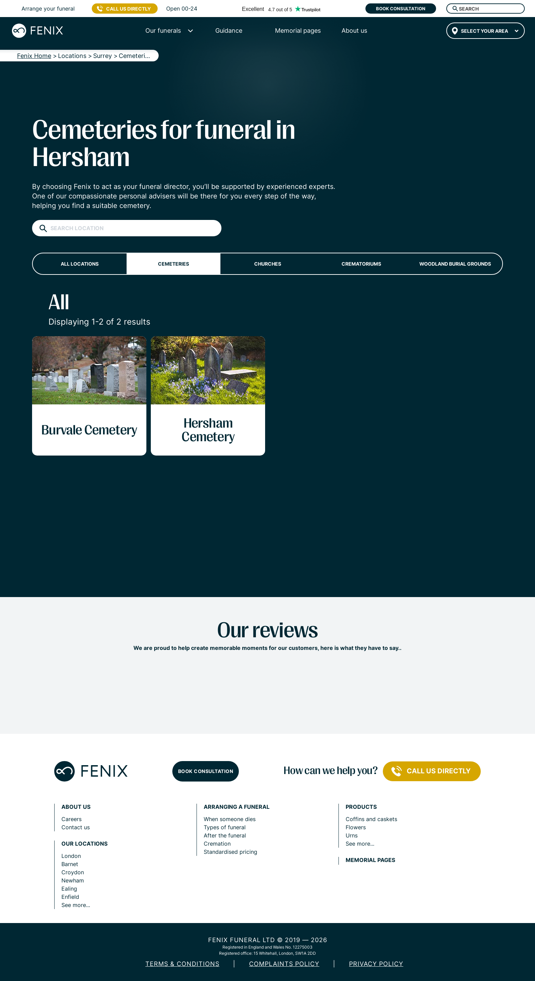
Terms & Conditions (182, 963)
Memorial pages (370, 860)
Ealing (69, 888)
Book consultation (400, 8)
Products (361, 807)
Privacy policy (376, 963)
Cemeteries (173, 264)
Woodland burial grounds (455, 264)
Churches (267, 264)
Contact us (75, 827)
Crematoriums (361, 264)
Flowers (356, 827)
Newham (72, 880)
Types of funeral (225, 827)
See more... (75, 905)
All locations (80, 264)
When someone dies (230, 819)
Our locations (84, 844)
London (71, 855)
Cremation (217, 843)
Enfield (70, 896)
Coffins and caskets (371, 819)
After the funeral (225, 835)
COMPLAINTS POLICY (284, 963)
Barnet (69, 864)
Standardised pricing (230, 851)
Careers (71, 819)
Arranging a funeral (237, 807)
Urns (352, 835)
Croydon (72, 872)
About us (75, 807)
